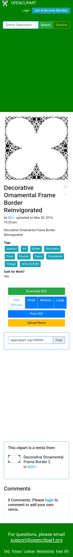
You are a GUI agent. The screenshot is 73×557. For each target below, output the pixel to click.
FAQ (7, 551)
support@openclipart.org (36, 540)
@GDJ (31, 467)
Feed (59, 551)
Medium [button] (45, 300)
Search (45, 25)
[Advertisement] (36, 70)
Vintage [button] (11, 264)
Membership (45, 551)
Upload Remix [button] (36, 323)
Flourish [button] (24, 256)
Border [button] (36, 248)
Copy (58, 340)
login (49, 500)
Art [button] (24, 248)
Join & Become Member (51, 10)
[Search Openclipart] (20, 25)
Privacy (17, 551)
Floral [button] (9, 256)
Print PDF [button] (36, 314)
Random (62, 25)
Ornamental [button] (55, 256)
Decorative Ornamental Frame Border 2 (43, 459)
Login (26, 10)
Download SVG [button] (36, 291)
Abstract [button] (11, 248)
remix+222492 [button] (30, 264)
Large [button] (60, 300)
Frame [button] (38, 256)
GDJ (11, 217)
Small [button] (31, 300)
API (66, 551)
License (29, 551)
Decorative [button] (52, 248)
